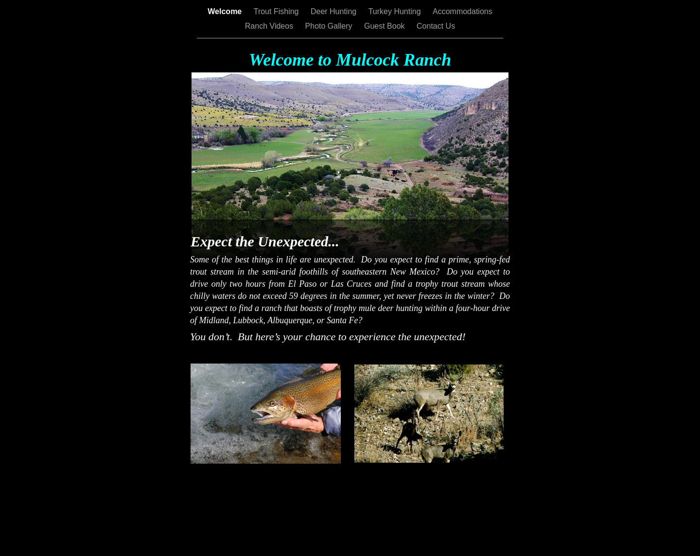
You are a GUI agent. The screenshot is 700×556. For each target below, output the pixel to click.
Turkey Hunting (395, 11)
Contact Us (436, 26)
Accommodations (462, 11)
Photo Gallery (329, 26)
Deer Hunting (335, 11)
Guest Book (385, 26)
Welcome (226, 11)
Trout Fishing (277, 11)
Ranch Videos (270, 26)
